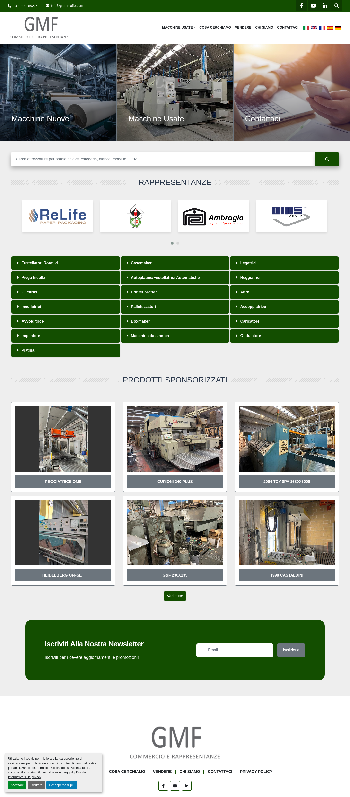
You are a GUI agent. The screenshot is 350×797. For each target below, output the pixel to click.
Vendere (243, 27)
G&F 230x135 (175, 575)
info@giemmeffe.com (67, 6)
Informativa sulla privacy (24, 777)
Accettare (17, 785)
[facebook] (301, 6)
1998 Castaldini (286, 575)
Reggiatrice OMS (63, 482)
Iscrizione (291, 650)
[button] (178, 27)
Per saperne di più (61, 785)
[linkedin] (325, 6)
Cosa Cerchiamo (215, 27)
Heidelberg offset (63, 575)
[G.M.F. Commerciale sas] (175, 742)
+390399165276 (25, 6)
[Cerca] (163, 159)
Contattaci (287, 27)
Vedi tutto (175, 596)
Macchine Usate (177, 27)
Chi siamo (264, 27)
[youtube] (313, 6)
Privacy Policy (256, 772)
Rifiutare (36, 785)
